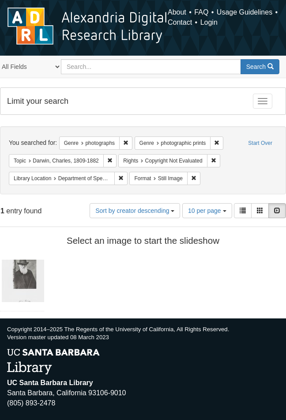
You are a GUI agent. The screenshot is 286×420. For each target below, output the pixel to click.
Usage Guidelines (244, 12)
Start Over (260, 143)
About (177, 12)
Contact (180, 22)
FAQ (201, 12)
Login (209, 22)
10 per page (207, 210)
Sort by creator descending (134, 210)
